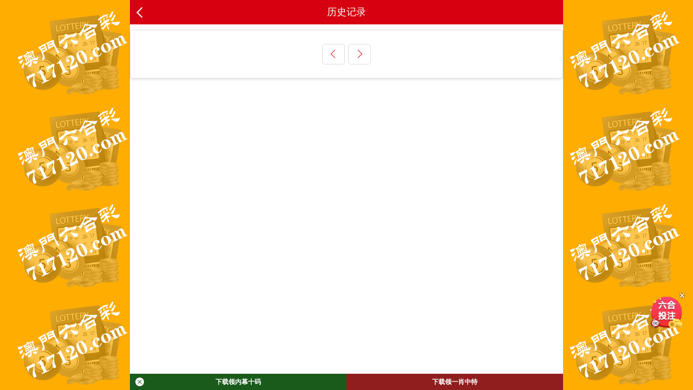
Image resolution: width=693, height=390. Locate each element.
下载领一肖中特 (455, 382)
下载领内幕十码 (198, 382)
